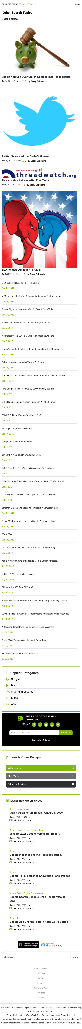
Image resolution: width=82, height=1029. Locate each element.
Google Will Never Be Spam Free (17, 441)
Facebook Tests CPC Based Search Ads (21, 653)
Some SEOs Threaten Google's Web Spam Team (24, 640)
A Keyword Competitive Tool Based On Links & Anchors (28, 627)
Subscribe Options (41, 740)
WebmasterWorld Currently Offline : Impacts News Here (28, 336)
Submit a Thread (41, 968)
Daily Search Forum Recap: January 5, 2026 (36, 812)
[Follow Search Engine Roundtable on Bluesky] (46, 724)
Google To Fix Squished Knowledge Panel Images (39, 875)
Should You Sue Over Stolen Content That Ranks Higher (36, 76)
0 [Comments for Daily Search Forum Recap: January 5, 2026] (11, 820)
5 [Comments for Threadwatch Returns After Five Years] (23, 185)
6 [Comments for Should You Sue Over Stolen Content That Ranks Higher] (24, 81)
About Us (41, 983)
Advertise (41, 993)
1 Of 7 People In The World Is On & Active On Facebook (28, 468)
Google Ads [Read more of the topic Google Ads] (15, 918)
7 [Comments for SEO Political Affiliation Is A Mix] (23, 274)
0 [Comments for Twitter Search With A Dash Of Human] (24, 161)
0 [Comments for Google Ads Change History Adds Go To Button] (11, 929)
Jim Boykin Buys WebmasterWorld (18, 428)
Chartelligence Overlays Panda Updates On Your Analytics (29, 494)
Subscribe (65, 732)
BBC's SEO (7, 534)
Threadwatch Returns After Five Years (25, 180)
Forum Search (41, 973)
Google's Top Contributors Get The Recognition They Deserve (30, 349)
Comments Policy (41, 988)
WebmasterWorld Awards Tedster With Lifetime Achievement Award (34, 375)
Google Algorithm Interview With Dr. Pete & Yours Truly (27, 309)
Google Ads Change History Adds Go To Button (38, 921)
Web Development (50, 1015)
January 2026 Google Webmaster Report (34, 833)
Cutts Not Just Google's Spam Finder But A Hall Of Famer (29, 402)
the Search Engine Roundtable (27, 1008)
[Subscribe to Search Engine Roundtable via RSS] (58, 724)
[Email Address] (33, 732)
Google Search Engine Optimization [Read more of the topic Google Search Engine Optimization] (26, 830)
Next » (75, 957)
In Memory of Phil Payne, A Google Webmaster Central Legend (31, 296)
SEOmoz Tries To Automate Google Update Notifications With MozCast (35, 613)
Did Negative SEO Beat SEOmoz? (17, 587)
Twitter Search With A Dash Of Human (25, 156)
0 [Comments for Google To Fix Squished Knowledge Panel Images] (11, 883)
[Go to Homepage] (19, 4)
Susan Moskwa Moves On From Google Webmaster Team (29, 521)
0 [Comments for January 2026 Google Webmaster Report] (11, 841)
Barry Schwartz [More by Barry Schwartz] (38, 81)
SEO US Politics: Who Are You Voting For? (21, 415)
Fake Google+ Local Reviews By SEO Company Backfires (29, 388)
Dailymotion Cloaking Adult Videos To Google (23, 362)
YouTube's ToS (74, 1023)
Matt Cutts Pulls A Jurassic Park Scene (20, 283)
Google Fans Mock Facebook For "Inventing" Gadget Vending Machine (34, 600)
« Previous (8, 957)
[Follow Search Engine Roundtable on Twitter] (40, 724)
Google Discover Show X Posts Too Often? (35, 854)
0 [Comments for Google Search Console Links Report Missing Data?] (11, 908)
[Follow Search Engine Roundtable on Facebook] (34, 724)
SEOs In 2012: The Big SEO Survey (18, 574)
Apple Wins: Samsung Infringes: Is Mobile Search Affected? (30, 561)
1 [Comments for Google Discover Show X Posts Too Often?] (11, 862)
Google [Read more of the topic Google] (12, 851)
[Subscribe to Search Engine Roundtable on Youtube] (52, 724)
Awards (41, 978)
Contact (41, 998)
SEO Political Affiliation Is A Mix (21, 269)
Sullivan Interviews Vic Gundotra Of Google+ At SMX (26, 322)
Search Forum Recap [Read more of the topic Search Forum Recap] (19, 809)
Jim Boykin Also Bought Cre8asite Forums (21, 455)
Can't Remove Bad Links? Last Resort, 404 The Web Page (29, 547)
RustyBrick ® (32, 1015)
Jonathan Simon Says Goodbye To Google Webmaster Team (30, 508)
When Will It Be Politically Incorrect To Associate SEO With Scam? (33, 481)
